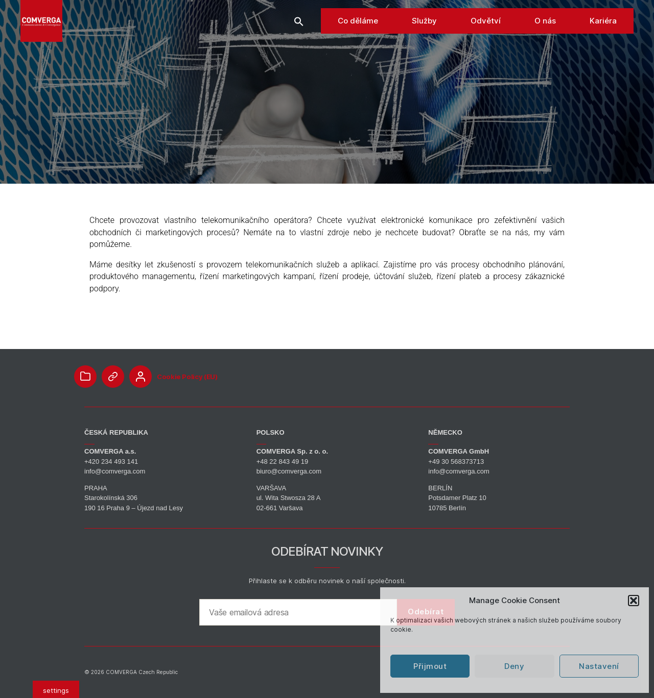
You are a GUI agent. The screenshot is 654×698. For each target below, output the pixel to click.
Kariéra (603, 40)
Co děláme (358, 40)
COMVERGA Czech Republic (142, 672)
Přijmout (430, 666)
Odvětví (486, 40)
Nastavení (599, 666)
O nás (545, 40)
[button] (633, 600)
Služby (424, 40)
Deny (514, 666)
